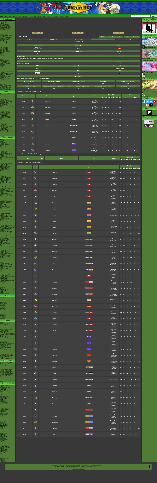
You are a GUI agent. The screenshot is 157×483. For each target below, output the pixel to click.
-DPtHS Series (3, 421)
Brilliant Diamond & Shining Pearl (7, 157)
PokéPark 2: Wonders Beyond (6, 212)
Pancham (54, 404)
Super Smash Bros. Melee (6, 266)
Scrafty (55, 330)
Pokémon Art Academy (5, 190)
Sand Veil (94, 125)
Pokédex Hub (32, 16)
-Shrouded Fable (3, 407)
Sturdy (113, 317)
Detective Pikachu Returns (6, 153)
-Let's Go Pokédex (4, 32)
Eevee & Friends (3, 377)
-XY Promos (2, 431)
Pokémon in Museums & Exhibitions (5, 75)
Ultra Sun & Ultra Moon (5, 173)
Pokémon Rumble (4, 226)
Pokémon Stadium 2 (4, 263)
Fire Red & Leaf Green (5, 243)
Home (9, 16)
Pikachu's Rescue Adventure (6, 363)
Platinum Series (3, 312)
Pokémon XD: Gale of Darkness (7, 246)
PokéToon (2, 122)
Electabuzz (55, 203)
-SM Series (2, 417)
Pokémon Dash (3, 248)
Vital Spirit (113, 171)
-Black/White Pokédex (5, 28)
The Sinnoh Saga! (4, 102)
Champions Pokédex (57, 16)
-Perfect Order (3, 395)
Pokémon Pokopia (4, 145)
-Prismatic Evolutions (4, 403)
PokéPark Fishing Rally (5, 256)
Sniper (113, 416)
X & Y (1, 184)
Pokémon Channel (4, 249)
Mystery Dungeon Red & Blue (6, 253)
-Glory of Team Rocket (5, 443)
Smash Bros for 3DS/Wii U (6, 201)
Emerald (2, 244)
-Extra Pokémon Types (5, 387)
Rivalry (95, 136)
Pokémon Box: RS (4, 250)
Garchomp (47, 131)
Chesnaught (54, 397)
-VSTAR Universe (4, 456)
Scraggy (55, 324)
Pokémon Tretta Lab (4, 207)
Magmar (55, 209)
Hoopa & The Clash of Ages (6, 349)
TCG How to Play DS (4, 218)
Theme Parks (3, 82)
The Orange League (4, 98)
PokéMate (2, 258)
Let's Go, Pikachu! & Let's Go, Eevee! (6, 175)
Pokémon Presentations (5, 78)
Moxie (113, 324)
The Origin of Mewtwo (5, 323)
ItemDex (2, 52)
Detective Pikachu (4, 180)
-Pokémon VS (3, 457)
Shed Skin (113, 323)
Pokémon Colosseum (4, 245)
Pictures (145, 76)
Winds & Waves (3, 140)
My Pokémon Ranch (4, 239)
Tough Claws (113, 414)
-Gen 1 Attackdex (4, 41)
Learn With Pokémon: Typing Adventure (6, 217)
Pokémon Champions (4, 144)
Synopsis (144, 94)
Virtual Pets (2, 287)
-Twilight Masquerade (4, 408)
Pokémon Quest (3, 181)
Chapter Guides (3, 302)
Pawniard (54, 367)
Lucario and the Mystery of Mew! (7, 333)
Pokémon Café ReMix (5, 149)
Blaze (113, 238)
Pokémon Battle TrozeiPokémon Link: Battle (7, 189)
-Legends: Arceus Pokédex (6, 35)
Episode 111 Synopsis (147, 73)
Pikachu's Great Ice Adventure (6, 373)
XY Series (2, 316)
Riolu (54, 276)
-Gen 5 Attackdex (4, 46)
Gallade (55, 312)
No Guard (95, 101)
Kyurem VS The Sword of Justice (7, 343)
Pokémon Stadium (4, 275)
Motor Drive (113, 299)
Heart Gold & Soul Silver (5, 224)
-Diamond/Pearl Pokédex (5, 27)
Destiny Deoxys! (3, 332)
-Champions (2, 64)
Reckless (113, 356)
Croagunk (54, 288)
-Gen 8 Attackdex (4, 49)
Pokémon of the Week (5, 63)
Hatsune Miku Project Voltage (6, 73)
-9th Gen (2, 65)
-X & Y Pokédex (3, 29)
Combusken (55, 239)
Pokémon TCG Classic (5, 392)
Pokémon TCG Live (4, 169)
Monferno (54, 251)
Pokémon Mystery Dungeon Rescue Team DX (6, 164)
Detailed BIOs (3, 301)
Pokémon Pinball (4, 273)
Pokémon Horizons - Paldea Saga (7, 110)
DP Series (2, 310)
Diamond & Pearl (4, 221)
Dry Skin (113, 288)
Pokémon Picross (4, 196)
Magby (54, 227)
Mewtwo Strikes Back (4, 324)
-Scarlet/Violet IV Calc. (5, 62)
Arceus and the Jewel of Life (6, 339)
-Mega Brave (3, 438)
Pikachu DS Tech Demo (5, 255)
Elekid (54, 221)
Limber (113, 427)
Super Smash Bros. (4, 277)
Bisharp (55, 373)
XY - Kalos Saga (3, 104)
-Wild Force (2, 453)
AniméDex (2, 94)
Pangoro (54, 410)
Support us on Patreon (78, 469)
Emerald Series (3, 309)
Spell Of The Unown (4, 327)
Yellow (1, 269)
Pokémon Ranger (4, 252)
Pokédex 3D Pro (3, 215)
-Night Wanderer (3, 450)
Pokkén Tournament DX (5, 179)
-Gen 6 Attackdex (4, 47)
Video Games (7, 137)
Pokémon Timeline (4, 69)
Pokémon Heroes (4, 330)
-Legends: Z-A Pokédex (5, 38)
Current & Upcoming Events (6, 85)
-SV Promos (2, 427)
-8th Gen (2, 66)
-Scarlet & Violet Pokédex (5, 37)
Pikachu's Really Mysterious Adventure (6, 376)
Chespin (55, 385)
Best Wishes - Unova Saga (6, 103)
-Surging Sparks (3, 404)
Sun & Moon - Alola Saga (5, 105)
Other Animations (4, 127)
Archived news (3, 22)
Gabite (47, 125)
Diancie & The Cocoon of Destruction (5, 348)
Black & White (3, 204)
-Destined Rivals (3, 401)
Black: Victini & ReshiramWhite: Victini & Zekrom (7, 342)
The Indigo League (4, 97)
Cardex (1, 59)
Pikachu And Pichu (4, 364)
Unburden (95, 120)
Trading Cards (8, 383)
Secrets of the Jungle (4, 356)
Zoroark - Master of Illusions (6, 340)
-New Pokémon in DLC (5, 88)
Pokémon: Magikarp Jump (6, 177)
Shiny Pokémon (3, 114)
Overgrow (95, 119)
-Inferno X (2, 437)
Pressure (113, 368)
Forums (15, 16)
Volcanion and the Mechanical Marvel (6, 351)
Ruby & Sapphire (4, 242)
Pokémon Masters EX (5, 150)
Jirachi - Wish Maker (4, 331)
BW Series (2, 314)
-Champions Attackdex (5, 51)
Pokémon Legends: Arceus (6, 158)
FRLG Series (3, 308)
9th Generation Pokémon (5, 87)
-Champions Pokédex (4, 39)
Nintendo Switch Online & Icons (7, 289)
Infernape (54, 257)
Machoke (47, 107)
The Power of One (4, 325)
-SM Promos (3, 429)
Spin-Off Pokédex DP (4, 57)
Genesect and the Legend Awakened (5, 346)
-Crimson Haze (3, 452)
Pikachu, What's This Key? (6, 379)
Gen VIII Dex (53, 39)
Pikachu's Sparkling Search (6, 374)
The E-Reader (3, 257)
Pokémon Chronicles (4, 111)
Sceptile (47, 119)
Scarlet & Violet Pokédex (43, 16)
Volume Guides (3, 303)
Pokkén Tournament (4, 199)
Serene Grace (113, 379)
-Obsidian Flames (4, 413)
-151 (1, 412)
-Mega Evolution (3, 398)
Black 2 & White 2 (4, 205)
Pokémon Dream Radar (5, 206)
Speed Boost (113, 240)
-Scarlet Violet (3, 415)
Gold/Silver (2, 261)
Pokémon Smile (3, 165)
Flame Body (113, 208)
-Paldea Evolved (3, 414)
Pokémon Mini (3, 265)
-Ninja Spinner (3, 434)
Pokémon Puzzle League (5, 270)
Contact (20, 16)
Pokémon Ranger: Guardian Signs (7, 225)
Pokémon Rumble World (5, 194)
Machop (47, 101)
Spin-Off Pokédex (4, 55)
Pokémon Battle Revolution (6, 231)
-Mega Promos (3, 426)
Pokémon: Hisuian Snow (5, 119)
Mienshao (54, 361)
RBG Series (2, 304)
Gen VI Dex (103, 39)
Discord (25, 16)
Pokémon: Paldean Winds (5, 121)
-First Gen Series (4, 424)
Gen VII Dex (78, 39)
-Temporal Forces (4, 409)
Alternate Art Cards (4, 390)
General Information (4, 297)
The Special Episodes (5, 112)
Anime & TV (8, 92)
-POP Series (3, 432)
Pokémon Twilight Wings (5, 117)
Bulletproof (113, 386)
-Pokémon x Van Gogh (5, 76)
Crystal (1, 262)
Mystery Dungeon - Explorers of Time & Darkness (7, 238)
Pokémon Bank (3, 187)
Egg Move (127, 36)
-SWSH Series (3, 416)
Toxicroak (54, 294)
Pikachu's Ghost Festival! (5, 370)
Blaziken (54, 245)
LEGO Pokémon (3, 79)
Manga (8, 296)
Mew (54, 215)
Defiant (113, 173)
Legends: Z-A (3, 143)
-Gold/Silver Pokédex (4, 25)
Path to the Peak (3, 123)
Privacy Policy (83, 465)
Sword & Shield (3, 156)
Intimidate (113, 326)
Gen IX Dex (29, 39)
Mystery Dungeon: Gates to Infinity (7, 209)
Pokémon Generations (5, 116)
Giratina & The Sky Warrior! (6, 337)
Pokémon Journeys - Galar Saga (7, 106)
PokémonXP (3, 72)
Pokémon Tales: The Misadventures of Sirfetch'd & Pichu (6, 131)
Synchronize (113, 215)
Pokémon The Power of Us (6, 354)
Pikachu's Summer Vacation (6, 362)
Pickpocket (113, 417)
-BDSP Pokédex (3, 34)
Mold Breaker (94, 138)
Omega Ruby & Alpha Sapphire (7, 186)
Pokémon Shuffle (4, 193)
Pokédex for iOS (3, 219)
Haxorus (47, 150)
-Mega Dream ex (3, 436)
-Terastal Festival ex (4, 446)
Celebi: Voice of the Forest (6, 329)
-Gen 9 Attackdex (4, 50)
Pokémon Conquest (4, 211)
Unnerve (95, 139)
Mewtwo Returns (3, 328)
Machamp (47, 113)
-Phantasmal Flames (4, 397)
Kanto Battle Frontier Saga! (6, 101)
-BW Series (2, 420)
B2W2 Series (3, 315)
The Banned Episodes (5, 113)
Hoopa (54, 434)
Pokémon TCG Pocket (5, 154)
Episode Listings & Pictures (6, 93)
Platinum (2, 223)
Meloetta (54, 379)
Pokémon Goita (3, 291)
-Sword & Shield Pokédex (5, 33)
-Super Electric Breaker (5, 447)
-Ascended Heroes (4, 396)
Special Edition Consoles (5, 283)
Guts (95, 100)
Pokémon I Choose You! (5, 353)
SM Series (2, 318)
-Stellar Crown (3, 406)
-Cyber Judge (3, 454)
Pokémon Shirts (3, 80)
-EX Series (2, 422)
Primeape (54, 178)
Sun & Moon (3, 171)
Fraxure (47, 144)
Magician (113, 434)
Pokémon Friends (4, 146)
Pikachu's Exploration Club (6, 372)
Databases (7, 19)
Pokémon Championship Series (7, 71)
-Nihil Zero (2, 435)
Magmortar (55, 306)
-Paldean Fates (3, 410)
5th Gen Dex (136, 36)
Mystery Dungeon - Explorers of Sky (7, 233)
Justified (113, 283)
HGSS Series (3, 313)
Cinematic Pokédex (4, 60)
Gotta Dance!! (3, 368)
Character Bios (3, 95)
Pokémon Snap (3, 272)
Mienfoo (55, 355)
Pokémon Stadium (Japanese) (6, 274)
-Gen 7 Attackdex (4, 48)
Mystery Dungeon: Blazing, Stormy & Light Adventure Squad (7, 228)
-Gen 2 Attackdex (4, 42)
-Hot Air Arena (3, 444)
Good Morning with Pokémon (6, 126)
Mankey (55, 172)
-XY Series (2, 419)
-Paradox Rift (3, 411)
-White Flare (2, 400)
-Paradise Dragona (4, 448)
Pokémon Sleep (3, 152)
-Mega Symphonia (4, 439)
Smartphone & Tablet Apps (6, 286)
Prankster (113, 277)
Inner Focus (113, 276)
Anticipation (113, 287)
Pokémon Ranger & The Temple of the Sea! (7, 335)
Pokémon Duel (3, 200)
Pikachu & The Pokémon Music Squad (7, 381)
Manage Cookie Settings (95, 465)
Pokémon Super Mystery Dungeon (7, 195)
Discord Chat (3, 84)
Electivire (54, 300)
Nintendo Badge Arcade (5, 202)
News (1, 21)
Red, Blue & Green (4, 268)
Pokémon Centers (4, 70)
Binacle (55, 416)
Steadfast (94, 102)
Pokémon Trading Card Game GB (7, 276)
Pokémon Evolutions (4, 118)
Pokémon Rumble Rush (5, 178)
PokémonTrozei (3, 254)
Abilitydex (2, 54)
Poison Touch (113, 289)
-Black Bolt (2, 399)
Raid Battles (2, 391)
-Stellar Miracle (3, 449)
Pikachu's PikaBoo (4, 365)
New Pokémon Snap (4, 167)
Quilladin (54, 391)
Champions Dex (78, 41)
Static (113, 202)
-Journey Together (4, 402)
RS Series (2, 307)
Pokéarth (66, 16)
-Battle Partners (3, 445)
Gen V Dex (128, 39)
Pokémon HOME (4, 159)
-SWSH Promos (3, 428)
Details (102, 36)
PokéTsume (2, 135)
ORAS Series (3, 317)
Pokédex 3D (2, 214)
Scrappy (113, 405)
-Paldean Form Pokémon (5, 89)
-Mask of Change (4, 451)
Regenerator (113, 355)
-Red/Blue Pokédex (4, 24)
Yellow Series (3, 305)
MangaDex (2, 298)
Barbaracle (55, 422)
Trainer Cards (3, 388)
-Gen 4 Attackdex (4, 45)
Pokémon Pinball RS (4, 251)
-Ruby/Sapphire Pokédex (5, 26)
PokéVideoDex (3, 125)
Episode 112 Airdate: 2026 (147, 90)
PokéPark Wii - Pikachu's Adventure (5, 230)
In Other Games (3, 281)
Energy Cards (3, 389)
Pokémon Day (3, 77)
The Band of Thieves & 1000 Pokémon (6, 192)
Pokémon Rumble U (4, 208)
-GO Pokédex (3, 36)
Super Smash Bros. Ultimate (6, 182)
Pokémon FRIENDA (4, 293)
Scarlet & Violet (3, 142)
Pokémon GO (3, 147)
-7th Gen (2, 67)
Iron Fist (113, 252)
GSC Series (2, 306)
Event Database (3, 86)
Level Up (111, 36)
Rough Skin (95, 126)
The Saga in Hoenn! (4, 100)
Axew (47, 138)
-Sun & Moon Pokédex (5, 30)
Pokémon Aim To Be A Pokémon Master (7, 108)
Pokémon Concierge (4, 129)
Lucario (55, 282)
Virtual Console (3, 282)
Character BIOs (3, 300)
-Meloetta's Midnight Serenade (6, 344)
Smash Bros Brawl (4, 240)
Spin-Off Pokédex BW (5, 58)
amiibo (1, 288)
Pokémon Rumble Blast (5, 213)
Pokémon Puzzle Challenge (6, 264)
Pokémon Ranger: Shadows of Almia (6, 235)
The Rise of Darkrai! (4, 336)
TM (119, 36)
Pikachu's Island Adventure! (6, 371)
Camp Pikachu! (3, 367)
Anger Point (113, 172)
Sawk (54, 318)
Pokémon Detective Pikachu (6, 358)
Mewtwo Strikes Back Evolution (7, 355)
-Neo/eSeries (3, 423)
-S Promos (2, 460)
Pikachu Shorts (7, 360)
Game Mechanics (4, 61)
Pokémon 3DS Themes (5, 285)
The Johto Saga (3, 99)
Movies (8, 320)
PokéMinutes (3, 124)
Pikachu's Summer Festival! (6, 369)
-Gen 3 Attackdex (4, 43)
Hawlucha (54, 428)
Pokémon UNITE (4, 151)
